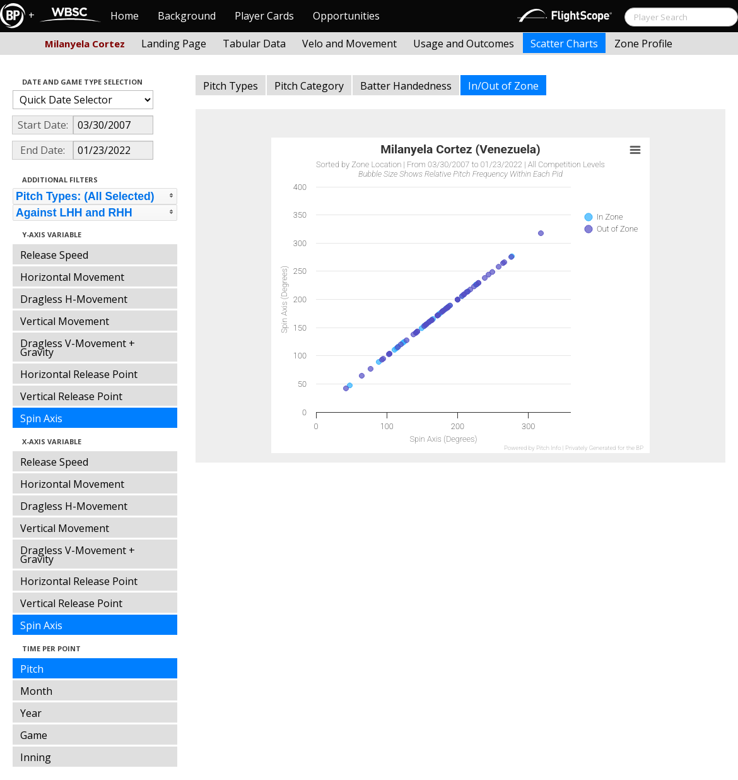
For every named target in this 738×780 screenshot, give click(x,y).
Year (31, 713)
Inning (35, 757)
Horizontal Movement (72, 277)
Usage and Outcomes (463, 43)
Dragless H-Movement (73, 299)
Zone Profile (643, 43)
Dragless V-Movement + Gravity (77, 347)
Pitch (32, 669)
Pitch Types (230, 86)
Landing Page (173, 43)
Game (33, 735)
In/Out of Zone (503, 86)
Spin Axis (41, 418)
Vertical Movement (64, 321)
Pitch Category (309, 86)
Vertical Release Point (71, 396)
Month (36, 691)
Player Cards (264, 16)
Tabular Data (254, 43)
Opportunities (346, 16)
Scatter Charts (564, 43)
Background (187, 16)
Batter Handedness (406, 86)
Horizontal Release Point (79, 374)
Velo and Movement (349, 43)
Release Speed (54, 255)
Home (124, 16)
